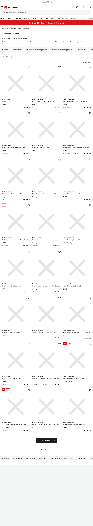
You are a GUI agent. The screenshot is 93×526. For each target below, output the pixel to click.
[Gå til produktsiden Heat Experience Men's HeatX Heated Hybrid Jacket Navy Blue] (46, 176)
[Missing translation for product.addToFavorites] (28, 68)
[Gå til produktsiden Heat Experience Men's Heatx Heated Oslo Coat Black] (77, 361)
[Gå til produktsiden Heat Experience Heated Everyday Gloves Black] (16, 361)
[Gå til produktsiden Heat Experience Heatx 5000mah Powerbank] (46, 130)
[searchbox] (47, 12)
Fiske (2, 18)
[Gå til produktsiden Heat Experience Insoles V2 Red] (16, 84)
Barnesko (5, 50)
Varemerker (12, 28)
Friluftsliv (17, 18)
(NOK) (46, 514)
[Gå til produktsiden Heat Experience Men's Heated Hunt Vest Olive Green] (77, 84)
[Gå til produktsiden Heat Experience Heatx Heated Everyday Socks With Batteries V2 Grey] (46, 269)
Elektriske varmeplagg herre (61, 50)
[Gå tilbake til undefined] (3, 33)
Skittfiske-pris (62, 18)
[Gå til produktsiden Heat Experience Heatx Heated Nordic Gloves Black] (46, 222)
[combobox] (45, 12)
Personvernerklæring (38, 523)
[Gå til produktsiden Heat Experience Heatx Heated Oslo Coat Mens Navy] (16, 269)
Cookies (58, 523)
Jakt (9, 18)
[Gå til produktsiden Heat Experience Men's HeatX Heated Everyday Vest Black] (46, 361)
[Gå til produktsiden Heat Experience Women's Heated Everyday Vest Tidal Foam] (77, 315)
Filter (6, 57)
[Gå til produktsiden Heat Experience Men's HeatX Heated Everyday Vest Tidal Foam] (77, 130)
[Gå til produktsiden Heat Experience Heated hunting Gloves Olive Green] (77, 222)
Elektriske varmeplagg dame (36, 50)
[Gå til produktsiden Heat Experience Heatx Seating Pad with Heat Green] (46, 84)
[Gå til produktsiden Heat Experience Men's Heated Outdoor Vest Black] (77, 407)
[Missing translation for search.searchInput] (3, 12)
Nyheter (73, 18)
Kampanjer (50, 18)
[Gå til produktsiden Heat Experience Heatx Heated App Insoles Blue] (77, 269)
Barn (41, 18)
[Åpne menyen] (2, 7)
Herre (26, 18)
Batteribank (17, 50)
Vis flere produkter (46, 441)
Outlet (82, 18)
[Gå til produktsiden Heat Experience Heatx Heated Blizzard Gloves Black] (16, 130)
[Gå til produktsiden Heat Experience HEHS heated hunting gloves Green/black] (16, 222)
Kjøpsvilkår (51, 523)
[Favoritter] (77, 7)
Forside (4, 28)
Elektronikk (81, 50)
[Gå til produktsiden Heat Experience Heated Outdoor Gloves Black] (77, 176)
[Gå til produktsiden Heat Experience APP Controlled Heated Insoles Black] (16, 407)
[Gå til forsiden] (11, 7)
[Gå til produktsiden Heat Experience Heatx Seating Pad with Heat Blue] (16, 176)
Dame (34, 18)
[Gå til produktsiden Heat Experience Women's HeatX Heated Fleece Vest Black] (46, 407)
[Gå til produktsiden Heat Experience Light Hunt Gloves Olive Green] (16, 315)
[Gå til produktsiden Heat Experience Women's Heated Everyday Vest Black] (46, 315)
